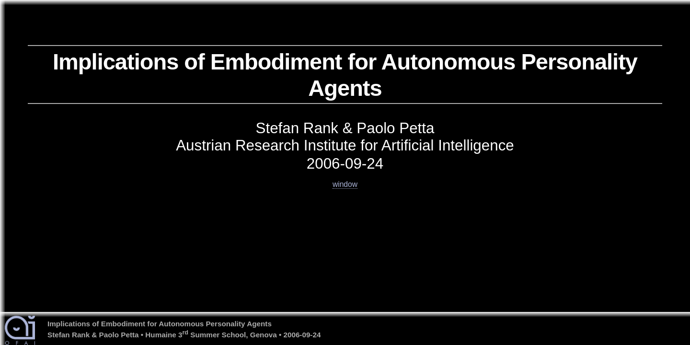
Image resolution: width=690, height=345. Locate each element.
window (345, 184)
